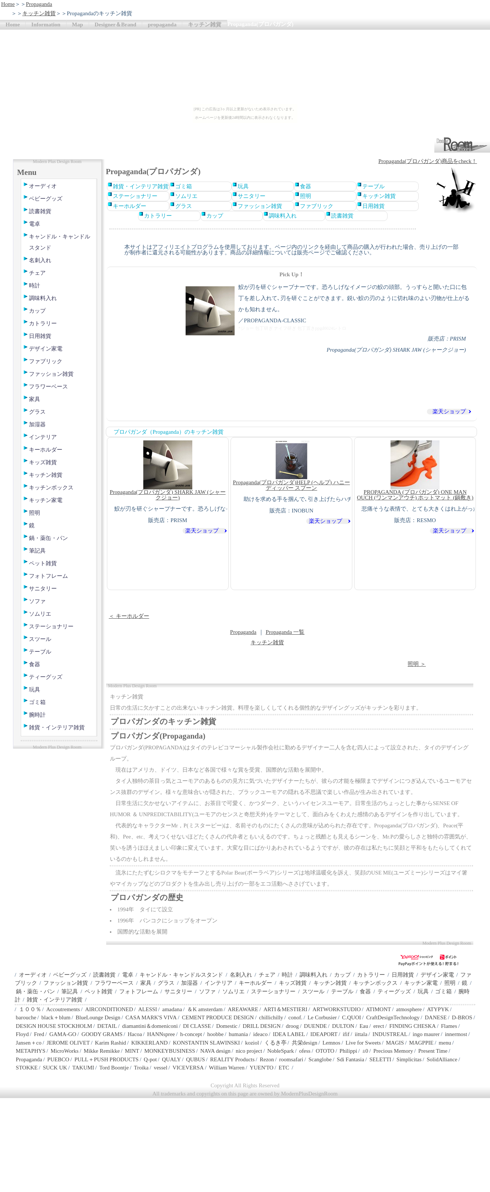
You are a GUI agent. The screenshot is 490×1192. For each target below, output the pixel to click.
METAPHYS (31, 1051)
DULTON (343, 1026)
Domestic (227, 1026)
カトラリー (43, 323)
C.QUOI (351, 1017)
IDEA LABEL (289, 1034)
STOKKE (27, 1068)
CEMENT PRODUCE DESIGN (218, 1017)
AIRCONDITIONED (109, 1009)
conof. (295, 1017)
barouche (26, 1017)
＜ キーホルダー (129, 616)
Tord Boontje (114, 1068)
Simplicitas (409, 1059)
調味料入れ (43, 298)
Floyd (22, 1034)
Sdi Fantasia (350, 1059)
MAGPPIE (421, 1043)
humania (238, 1034)
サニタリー (43, 589)
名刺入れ (40, 260)
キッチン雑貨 (39, 13)
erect (378, 1026)
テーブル (40, 652)
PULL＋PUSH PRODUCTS (106, 1059)
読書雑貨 (40, 211)
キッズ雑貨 (43, 462)
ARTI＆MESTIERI (285, 1009)
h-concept (191, 1034)
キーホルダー (45, 450)
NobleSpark (280, 1051)
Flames (449, 1026)
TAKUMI (83, 1068)
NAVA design (215, 1051)
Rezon (267, 1059)
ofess (305, 1051)
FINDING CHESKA (412, 1026)
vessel (160, 1068)
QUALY (171, 1059)
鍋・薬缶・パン (48, 538)
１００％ (30, 1009)
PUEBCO (58, 1059)
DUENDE (315, 1026)
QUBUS (195, 1059)
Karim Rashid (110, 1043)
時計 (34, 286)
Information (45, 24)
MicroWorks (64, 1051)
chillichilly (271, 1017)
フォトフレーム (48, 576)
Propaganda (39, 4)
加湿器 (37, 424)
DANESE (436, 1017)
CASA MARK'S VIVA (151, 1017)
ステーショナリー (51, 626)
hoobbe (215, 1034)
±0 (365, 1051)
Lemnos (331, 1043)
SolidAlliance (442, 1059)
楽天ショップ (449, 411)
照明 (34, 513)
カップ (37, 311)
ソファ (37, 601)
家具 (34, 399)
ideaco (260, 1034)
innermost (456, 1034)
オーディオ (43, 186)
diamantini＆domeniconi (150, 1026)
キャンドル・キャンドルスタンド (59, 242)
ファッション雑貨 (51, 374)
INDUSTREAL (389, 1034)
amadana (172, 1009)
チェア (37, 273)
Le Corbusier (322, 1017)
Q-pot (150, 1059)
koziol (252, 1043)
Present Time (433, 1051)
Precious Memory (393, 1051)
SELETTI (380, 1059)
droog (292, 1026)
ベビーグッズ (45, 199)
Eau (363, 1026)
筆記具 (37, 551)
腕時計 (37, 715)
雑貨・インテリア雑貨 (57, 727)
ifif (346, 1034)
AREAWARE (243, 1009)
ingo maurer (426, 1034)
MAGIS (395, 1043)
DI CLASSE (197, 1026)
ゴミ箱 (37, 702)
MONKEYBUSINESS (169, 1051)
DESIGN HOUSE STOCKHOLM (54, 1026)
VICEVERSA (188, 1068)
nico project (249, 1051)
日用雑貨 (40, 336)
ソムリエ (40, 614)
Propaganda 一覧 (285, 632)
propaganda (162, 24)
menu (445, 1043)
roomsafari (291, 1059)
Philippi (348, 1051)
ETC (284, 1068)
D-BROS (462, 1017)
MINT (132, 1051)
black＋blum (55, 1017)
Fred (39, 1034)
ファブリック (45, 361)
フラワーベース (48, 387)
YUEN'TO (262, 1068)
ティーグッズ (45, 677)
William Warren (227, 1068)
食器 (34, 664)
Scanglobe (319, 1059)
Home (8, 4)
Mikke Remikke (102, 1051)
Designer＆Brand (116, 24)
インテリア (43, 437)
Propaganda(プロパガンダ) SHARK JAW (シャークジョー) (168, 470)
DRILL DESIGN (262, 1026)
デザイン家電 (45, 349)
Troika (141, 1068)
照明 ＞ (417, 664)
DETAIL (107, 1026)
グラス (37, 412)
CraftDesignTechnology (392, 1017)
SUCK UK (55, 1068)
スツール (40, 639)
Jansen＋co (29, 1043)
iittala (361, 1034)
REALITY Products (232, 1059)
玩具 (34, 690)
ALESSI (147, 1009)
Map (77, 24)
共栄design (304, 1043)
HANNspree (161, 1034)
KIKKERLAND (149, 1043)
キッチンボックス (51, 488)
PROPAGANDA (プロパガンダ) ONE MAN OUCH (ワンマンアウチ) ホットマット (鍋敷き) (415, 470)
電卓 (34, 224)
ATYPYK (438, 1009)
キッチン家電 (45, 500)
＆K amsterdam (204, 1009)
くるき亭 (275, 1043)
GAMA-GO (62, 1034)
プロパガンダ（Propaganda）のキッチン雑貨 (168, 432)
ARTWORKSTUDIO (337, 1009)
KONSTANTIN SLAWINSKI (206, 1043)
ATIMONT (378, 1009)
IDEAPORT (323, 1034)
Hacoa (135, 1034)
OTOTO (325, 1051)
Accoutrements (63, 1009)
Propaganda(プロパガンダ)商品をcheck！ (427, 161)
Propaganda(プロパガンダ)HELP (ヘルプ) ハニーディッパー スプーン (291, 465)
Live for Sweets (363, 1043)
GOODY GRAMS (101, 1034)
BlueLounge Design (98, 1017)
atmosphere (409, 1009)
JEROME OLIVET (68, 1043)
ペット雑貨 (43, 563)
